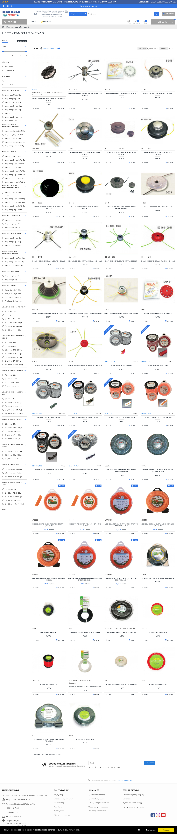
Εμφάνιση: (165, 48)
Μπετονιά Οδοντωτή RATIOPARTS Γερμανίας (10, 252)
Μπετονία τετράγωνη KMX (11, 215)
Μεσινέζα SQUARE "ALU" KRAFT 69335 (85, 412)
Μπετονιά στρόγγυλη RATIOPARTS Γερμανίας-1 (10, 125)
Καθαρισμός (22, 41)
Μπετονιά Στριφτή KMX (10, 271)
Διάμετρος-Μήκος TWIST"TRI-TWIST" (12, 446)
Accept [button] (166, 830)
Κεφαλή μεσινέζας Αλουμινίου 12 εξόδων (121, 93)
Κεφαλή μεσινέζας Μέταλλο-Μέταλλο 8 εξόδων (85, 257)
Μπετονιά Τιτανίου (9, 285)
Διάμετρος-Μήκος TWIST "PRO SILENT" (13, 337)
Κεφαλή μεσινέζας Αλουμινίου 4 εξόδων (48, 151)
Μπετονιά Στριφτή (9, 152)
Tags (4, 510)
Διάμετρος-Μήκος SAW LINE (12, 419)
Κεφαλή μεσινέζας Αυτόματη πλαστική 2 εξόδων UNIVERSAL (121, 205)
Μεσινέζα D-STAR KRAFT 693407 (121, 360)
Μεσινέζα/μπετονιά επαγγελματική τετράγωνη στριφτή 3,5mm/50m (85, 570)
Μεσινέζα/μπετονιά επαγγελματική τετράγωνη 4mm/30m (48, 570)
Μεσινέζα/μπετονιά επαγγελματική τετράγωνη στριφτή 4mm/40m (121, 570)
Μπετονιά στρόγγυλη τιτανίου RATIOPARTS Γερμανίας (49, 728)
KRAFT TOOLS (110, 355)
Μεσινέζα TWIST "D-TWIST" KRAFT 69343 (157, 412)
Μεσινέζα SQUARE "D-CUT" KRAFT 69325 (121, 412)
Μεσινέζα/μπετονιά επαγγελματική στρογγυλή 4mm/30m (85, 518)
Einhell (35, 89)
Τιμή (4, 46)
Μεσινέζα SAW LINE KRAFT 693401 (48, 412)
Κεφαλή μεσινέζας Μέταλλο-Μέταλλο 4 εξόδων (48, 257)
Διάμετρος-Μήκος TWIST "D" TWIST (12, 483)
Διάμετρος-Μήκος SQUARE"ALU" (13, 370)
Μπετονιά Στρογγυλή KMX (11, 90)
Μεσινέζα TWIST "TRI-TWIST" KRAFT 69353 (85, 464)
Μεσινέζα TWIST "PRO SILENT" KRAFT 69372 (48, 464)
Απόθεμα (5, 62)
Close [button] (140, 830)
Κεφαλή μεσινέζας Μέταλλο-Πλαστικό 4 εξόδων (158, 257)
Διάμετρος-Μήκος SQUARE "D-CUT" (12, 393)
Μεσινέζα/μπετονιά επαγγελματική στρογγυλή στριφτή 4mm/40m (121, 518)
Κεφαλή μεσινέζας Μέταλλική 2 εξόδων (158, 204)
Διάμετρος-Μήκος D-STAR (11, 464)
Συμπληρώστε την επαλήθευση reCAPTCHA (104, 754)
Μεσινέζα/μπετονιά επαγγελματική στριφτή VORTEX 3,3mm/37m (121, 464)
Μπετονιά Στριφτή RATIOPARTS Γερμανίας (85, 623)
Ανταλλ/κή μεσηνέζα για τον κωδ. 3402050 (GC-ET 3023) (48, 99)
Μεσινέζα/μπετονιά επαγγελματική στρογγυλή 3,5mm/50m (48, 518)
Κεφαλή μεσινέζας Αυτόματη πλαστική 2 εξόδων (121, 152)
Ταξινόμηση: (137, 48)
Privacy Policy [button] (74, 830)
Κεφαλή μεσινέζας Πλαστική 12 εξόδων (157, 308)
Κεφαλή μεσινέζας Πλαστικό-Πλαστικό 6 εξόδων (85, 360)
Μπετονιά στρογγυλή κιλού (11, 233)
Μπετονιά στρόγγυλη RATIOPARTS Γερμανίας (10, 187)
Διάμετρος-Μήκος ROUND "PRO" (13, 307)
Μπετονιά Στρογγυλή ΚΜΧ (158, 674)
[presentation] (104, 760)
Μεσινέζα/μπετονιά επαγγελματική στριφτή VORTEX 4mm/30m (157, 464)
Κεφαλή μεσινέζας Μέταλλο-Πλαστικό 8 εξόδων (85, 308)
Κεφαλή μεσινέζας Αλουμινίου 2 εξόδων (157, 93)
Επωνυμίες (6, 76)
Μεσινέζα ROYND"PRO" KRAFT (158, 360)
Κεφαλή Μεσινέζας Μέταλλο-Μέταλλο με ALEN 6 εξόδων (85, 94)
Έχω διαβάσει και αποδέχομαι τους (110, 767)
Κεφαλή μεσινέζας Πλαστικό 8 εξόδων (48, 360)
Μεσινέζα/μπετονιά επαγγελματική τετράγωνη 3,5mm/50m (157, 518)
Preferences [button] (151, 830)
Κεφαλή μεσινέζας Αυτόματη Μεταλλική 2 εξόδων (85, 152)
